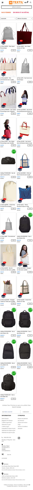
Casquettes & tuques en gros (8, 428)
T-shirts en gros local (7, 422)
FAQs (19, 424)
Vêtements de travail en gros (8, 430)
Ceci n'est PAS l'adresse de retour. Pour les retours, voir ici (13, 469)
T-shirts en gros (5, 426)
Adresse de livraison (22, 422)
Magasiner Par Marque (7, 420)
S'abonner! (26, 411)
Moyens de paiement (23, 418)
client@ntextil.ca (6, 447)
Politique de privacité (8, 484)
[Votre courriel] (11, 411)
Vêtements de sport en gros (8, 432)
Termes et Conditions (18, 484)
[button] (25, 2)
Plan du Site (26, 484)
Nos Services (21, 420)
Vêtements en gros (6, 424)
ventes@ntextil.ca (6, 450)
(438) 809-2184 (7, 437)
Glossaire (20, 428)
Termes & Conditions (23, 426)
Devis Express (5, 418)
